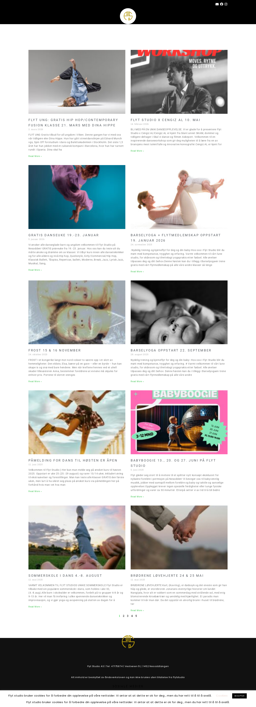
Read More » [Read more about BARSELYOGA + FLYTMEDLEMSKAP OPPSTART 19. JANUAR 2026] (137, 271)
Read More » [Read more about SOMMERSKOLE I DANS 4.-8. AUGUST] (35, 606)
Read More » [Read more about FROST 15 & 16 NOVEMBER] (35, 381)
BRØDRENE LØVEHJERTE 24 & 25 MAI (167, 575)
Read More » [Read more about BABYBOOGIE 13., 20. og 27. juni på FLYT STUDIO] (137, 496)
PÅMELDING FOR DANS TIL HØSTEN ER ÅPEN (73, 460)
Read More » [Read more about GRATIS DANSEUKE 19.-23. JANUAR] (35, 270)
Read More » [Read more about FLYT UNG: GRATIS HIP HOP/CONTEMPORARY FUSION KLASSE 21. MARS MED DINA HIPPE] (35, 156)
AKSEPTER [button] (239, 695)
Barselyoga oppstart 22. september (171, 350)
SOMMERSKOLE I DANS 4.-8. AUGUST (65, 575)
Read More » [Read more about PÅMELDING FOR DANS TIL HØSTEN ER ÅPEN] (35, 491)
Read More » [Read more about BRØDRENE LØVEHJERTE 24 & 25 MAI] (137, 610)
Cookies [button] (222, 695)
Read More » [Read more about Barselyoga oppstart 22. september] (137, 381)
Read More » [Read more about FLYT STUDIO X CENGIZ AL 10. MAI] (137, 151)
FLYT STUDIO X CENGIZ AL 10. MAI (166, 120)
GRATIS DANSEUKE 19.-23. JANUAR (63, 235)
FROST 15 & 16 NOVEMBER (54, 350)
